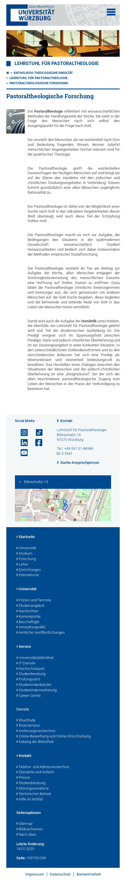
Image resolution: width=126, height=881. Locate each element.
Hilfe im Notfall (29, 799)
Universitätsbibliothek (35, 658)
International (27, 575)
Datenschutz (60, 874)
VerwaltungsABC (31, 627)
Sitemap (24, 824)
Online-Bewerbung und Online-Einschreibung (53, 736)
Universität (26, 548)
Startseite (25, 537)
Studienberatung (30, 674)
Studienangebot (30, 606)
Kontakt (66, 421)
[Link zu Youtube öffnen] (22, 453)
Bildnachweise (29, 829)
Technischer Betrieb (33, 794)
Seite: (21, 858)
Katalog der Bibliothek (35, 742)
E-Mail (67, 453)
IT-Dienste (25, 663)
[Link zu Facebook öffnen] (36, 443)
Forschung (26, 559)
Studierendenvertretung (36, 690)
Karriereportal (28, 616)
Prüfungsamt (28, 679)
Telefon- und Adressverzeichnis (42, 767)
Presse (23, 777)
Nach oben (26, 834)
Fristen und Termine (33, 600)
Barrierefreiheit (89, 874)
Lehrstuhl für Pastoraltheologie (57, 63)
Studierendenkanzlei (33, 685)
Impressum (34, 874)
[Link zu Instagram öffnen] (22, 433)
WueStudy (25, 720)
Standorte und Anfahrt (35, 772)
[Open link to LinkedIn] (22, 443)
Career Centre (28, 695)
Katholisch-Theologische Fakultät (43, 73)
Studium (24, 553)
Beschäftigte (27, 622)
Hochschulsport (30, 669)
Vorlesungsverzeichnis (35, 731)
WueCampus (28, 725)
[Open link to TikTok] (36, 433)
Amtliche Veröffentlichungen (40, 632)
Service (23, 647)
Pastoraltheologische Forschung (38, 83)
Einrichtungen (28, 570)
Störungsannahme (32, 788)
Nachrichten (27, 611)
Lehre (22, 564)
